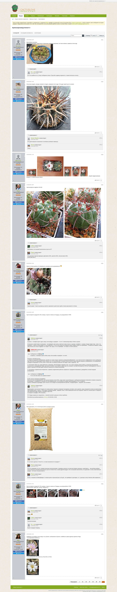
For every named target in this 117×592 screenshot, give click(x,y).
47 (89, 581)
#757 (102, 404)
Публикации (41, 15)
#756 (102, 312)
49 (96, 581)
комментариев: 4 (33, 334)
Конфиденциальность (94, 587)
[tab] (16, 33)
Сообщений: (17, 55)
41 (82, 581)
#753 (102, 154)
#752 (102, 81)
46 (86, 581)
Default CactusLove (18, 587)
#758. (100, 510)
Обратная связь (84, 587)
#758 (102, 483)
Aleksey (18, 318)
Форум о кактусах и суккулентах (21, 19)
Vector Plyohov (35, 138)
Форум (21, 16)
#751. (100, 71)
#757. (100, 458)
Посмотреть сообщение (43, 353)
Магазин (57, 15)
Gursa (18, 88)
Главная (14, 15)
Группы (33, 15)
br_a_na (18, 46)
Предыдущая (74, 581)
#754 (102, 184)
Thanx (18, 191)
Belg (18, 540)
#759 (102, 534)
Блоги (26, 15)
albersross (18, 160)
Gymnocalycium (42, 19)
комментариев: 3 (33, 507)
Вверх (103, 587)
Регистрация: (17, 52)
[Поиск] (77, 36)
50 (99, 581)
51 (103, 581)
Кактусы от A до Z (33, 19)
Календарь (49, 15)
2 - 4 (100, 335)
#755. (100, 302)
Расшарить (18, 57)
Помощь (76, 587)
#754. (100, 245)
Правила (72, 15)
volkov (32, 245)
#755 (102, 263)
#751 (102, 39)
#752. (100, 138)
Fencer (18, 269)
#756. (100, 338)
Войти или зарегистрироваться (97, 1)
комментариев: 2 (33, 135)
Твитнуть (18, 59)
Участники (64, 15)
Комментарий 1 (33, 299)
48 (93, 581)
